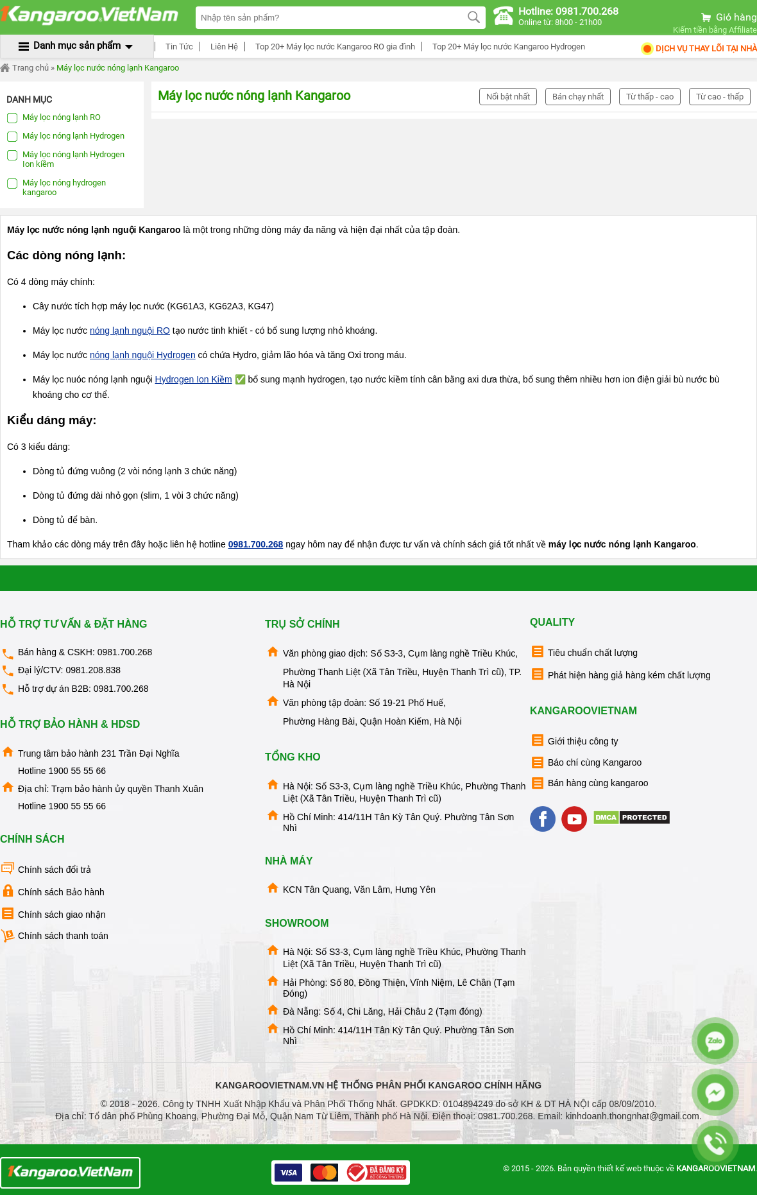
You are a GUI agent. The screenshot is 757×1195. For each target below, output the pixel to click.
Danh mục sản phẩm (77, 45)
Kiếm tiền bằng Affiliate (715, 30)
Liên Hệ (222, 46)
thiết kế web (619, 1168)
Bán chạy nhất (578, 96)
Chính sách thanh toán (54, 936)
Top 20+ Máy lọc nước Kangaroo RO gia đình (333, 46)
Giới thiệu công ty (574, 740)
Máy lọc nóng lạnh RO (53, 117)
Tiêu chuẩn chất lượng (584, 652)
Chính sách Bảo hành (52, 891)
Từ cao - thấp (720, 96)
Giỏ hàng (728, 17)
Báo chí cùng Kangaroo (586, 763)
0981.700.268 (256, 544)
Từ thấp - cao (650, 96)
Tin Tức (177, 46)
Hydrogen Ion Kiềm (193, 379)
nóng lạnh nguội (130, 330)
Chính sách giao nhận (52, 914)
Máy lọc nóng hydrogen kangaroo (56, 187)
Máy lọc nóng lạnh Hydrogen (65, 136)
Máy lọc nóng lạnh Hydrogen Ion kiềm (65, 159)
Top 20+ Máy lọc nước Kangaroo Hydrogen (507, 46)
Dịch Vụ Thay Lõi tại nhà (698, 48)
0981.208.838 (93, 670)
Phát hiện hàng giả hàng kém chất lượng (620, 674)
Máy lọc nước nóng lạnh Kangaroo (117, 68)
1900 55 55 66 (77, 771)
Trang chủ (24, 68)
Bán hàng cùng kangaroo (589, 783)
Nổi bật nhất (508, 96)
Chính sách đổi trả (45, 869)
